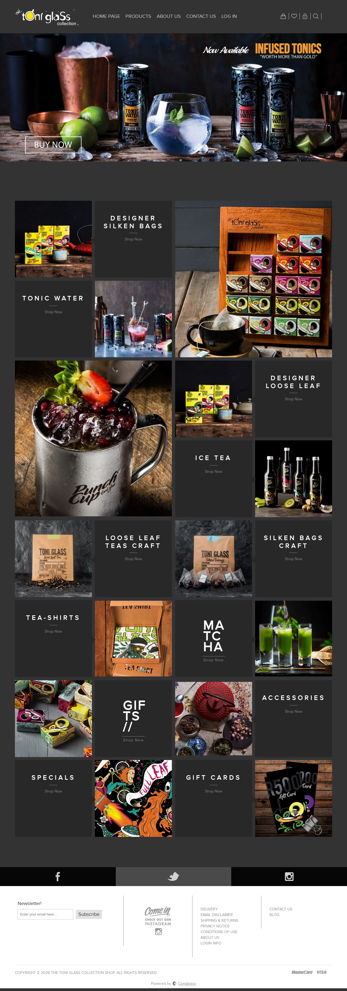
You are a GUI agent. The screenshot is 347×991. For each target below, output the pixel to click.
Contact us (280, 909)
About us (210, 937)
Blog (274, 915)
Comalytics (184, 983)
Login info (211, 943)
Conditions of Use (219, 932)
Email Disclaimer (217, 915)
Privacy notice (215, 926)
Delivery (209, 909)
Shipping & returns (219, 920)
